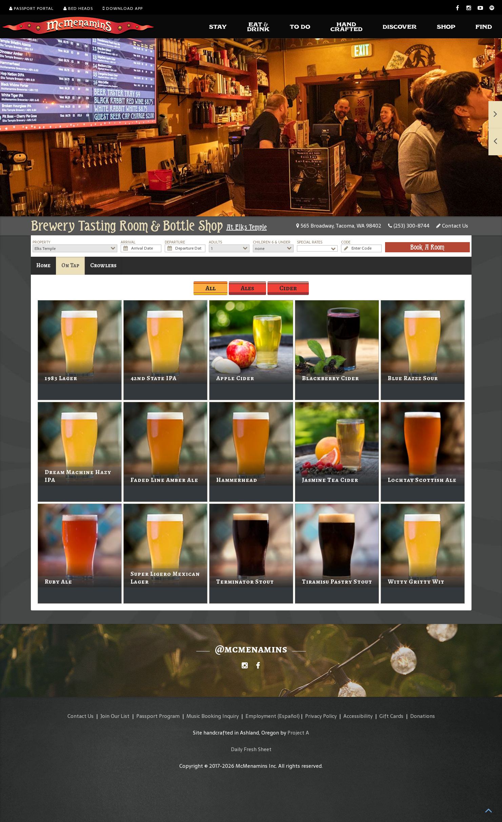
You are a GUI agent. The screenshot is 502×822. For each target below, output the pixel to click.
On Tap (70, 265)
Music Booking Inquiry (212, 716)
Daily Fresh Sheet (251, 749)
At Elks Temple (246, 227)
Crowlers (103, 265)
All (210, 288)
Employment (260, 716)
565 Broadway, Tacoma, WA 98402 (338, 225)
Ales (247, 288)
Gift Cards (391, 716)
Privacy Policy (321, 716)
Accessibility (358, 716)
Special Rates (309, 242)
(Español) (289, 716)
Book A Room (427, 247)
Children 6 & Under (271, 242)
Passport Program (158, 716)
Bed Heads (78, 8)
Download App (123, 8)
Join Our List (114, 716)
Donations (422, 716)
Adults (215, 242)
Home (43, 265)
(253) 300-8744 (408, 225)
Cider (288, 288)
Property (42, 242)
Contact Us (452, 225)
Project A (298, 732)
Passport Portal (31, 8)
